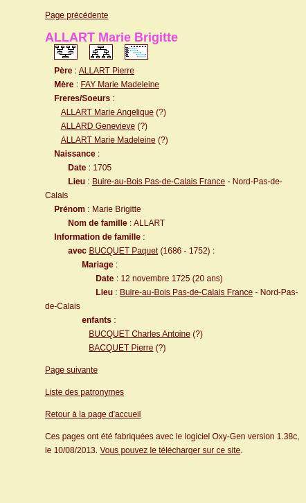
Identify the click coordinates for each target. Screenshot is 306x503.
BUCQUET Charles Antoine (139, 334)
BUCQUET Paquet (123, 251)
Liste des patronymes (84, 392)
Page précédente (76, 15)
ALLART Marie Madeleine (108, 140)
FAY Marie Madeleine (119, 84)
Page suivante (71, 370)
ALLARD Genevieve (98, 126)
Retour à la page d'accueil (93, 414)
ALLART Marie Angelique (107, 112)
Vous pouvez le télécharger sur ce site (170, 450)
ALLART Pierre (106, 71)
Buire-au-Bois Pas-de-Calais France (158, 181)
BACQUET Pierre (121, 348)
